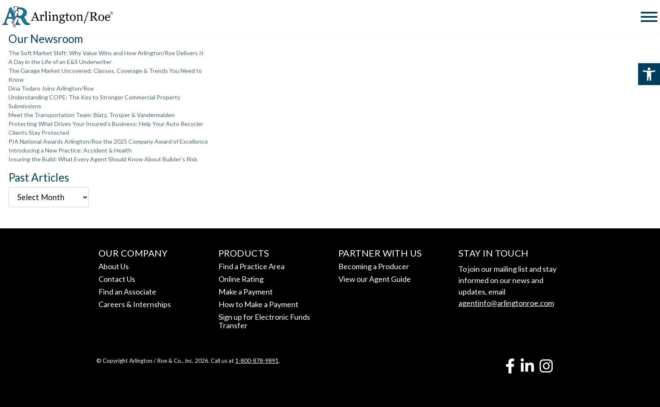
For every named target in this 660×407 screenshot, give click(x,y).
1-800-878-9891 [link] (257, 360)
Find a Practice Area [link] (251, 266)
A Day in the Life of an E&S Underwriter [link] (60, 61)
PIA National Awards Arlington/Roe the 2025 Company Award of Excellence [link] (108, 141)
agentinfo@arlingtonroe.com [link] (506, 303)
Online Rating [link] (240, 279)
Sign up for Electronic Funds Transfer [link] (264, 321)
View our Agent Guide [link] (374, 279)
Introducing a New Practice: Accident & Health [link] (70, 150)
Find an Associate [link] (127, 291)
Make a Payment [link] (245, 291)
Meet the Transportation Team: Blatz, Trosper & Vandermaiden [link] (91, 114)
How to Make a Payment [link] (258, 304)
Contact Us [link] (116, 279)
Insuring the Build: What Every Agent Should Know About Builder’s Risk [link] (102, 159)
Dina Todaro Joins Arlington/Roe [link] (51, 88)
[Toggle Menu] (649, 17)
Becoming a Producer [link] (373, 266)
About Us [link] (113, 266)
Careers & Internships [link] (134, 304)
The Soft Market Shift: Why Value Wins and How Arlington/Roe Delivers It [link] (106, 52)
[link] (649, 74)
